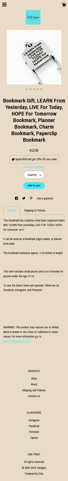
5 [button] (41, 89)
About (34, 384)
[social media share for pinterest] (31, 198)
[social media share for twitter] (24, 198)
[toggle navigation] (4, 4)
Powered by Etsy (34, 474)
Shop (34, 378)
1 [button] (27, 89)
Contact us (34, 396)
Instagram (34, 420)
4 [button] (38, 89)
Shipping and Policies (34, 390)
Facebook (34, 426)
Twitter (34, 438)
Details (11, 210)
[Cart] (64, 5)
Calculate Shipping (34, 167)
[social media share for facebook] (17, 198)
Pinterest (34, 432)
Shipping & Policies (34, 210)
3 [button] (34, 89)
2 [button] (30, 89)
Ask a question (45, 198)
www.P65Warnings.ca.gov (17, 341)
